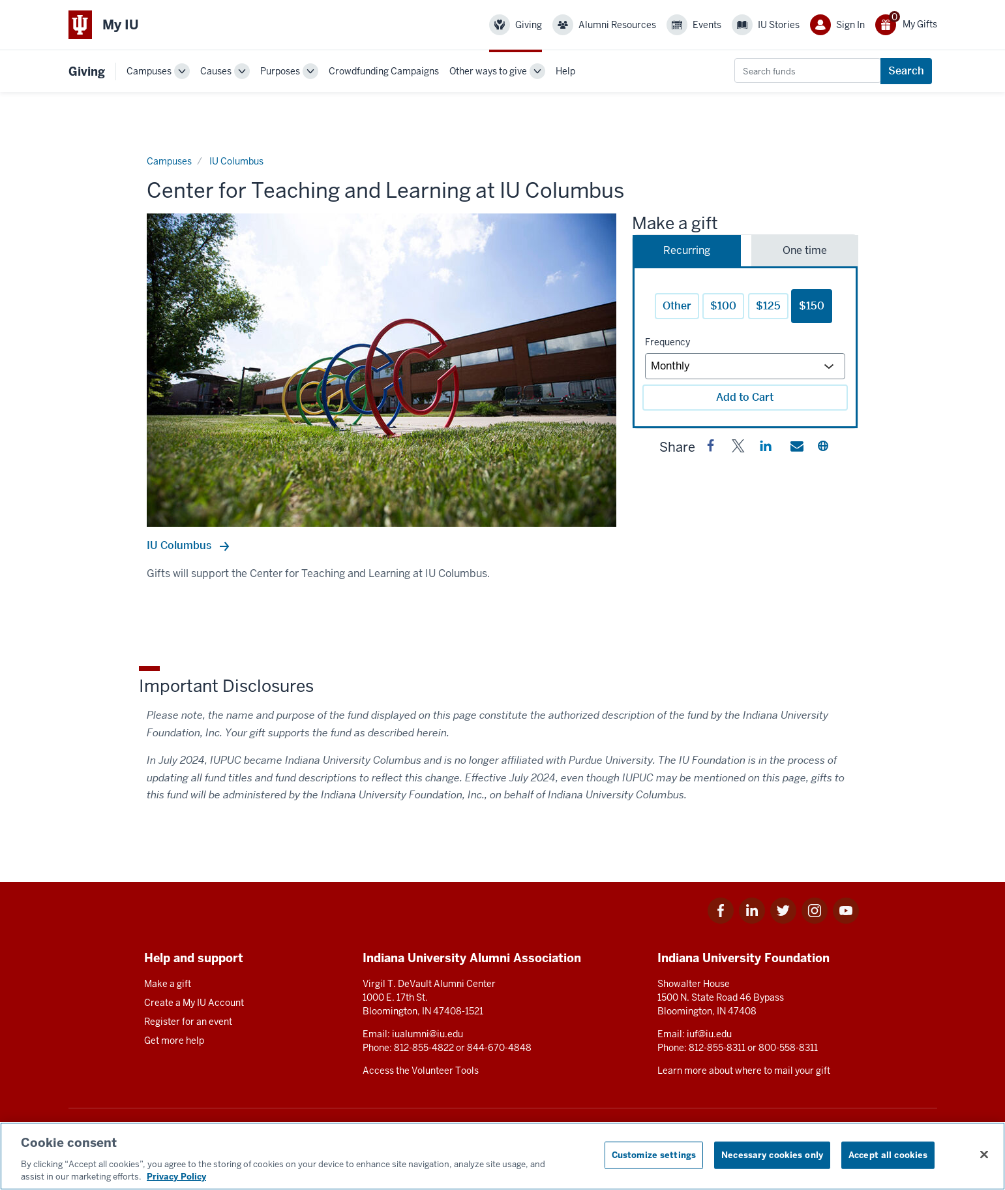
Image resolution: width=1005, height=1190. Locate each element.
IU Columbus (180, 545)
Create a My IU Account (194, 1003)
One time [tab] (805, 250)
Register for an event (188, 1021)
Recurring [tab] (686, 250)
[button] (710, 448)
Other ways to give (488, 71)
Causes (216, 71)
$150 (811, 306)
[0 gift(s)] (906, 25)
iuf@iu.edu (709, 1034)
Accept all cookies (887, 1155)
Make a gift (167, 984)
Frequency (667, 342)
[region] (502, 1156)
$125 (768, 306)
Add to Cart (744, 397)
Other (677, 306)
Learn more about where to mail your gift (743, 1070)
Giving (86, 71)
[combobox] (807, 70)
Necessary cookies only (772, 1155)
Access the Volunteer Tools (421, 1070)
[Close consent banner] (984, 1154)
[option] (381, 370)
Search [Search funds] (906, 71)
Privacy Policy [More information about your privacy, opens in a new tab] (176, 1176)
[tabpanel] (745, 347)
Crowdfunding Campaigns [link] (384, 71)
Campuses (149, 71)
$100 (723, 306)
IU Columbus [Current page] (236, 161)
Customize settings (654, 1155)
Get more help (174, 1040)
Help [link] (565, 71)
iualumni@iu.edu (427, 1034)
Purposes (280, 71)
